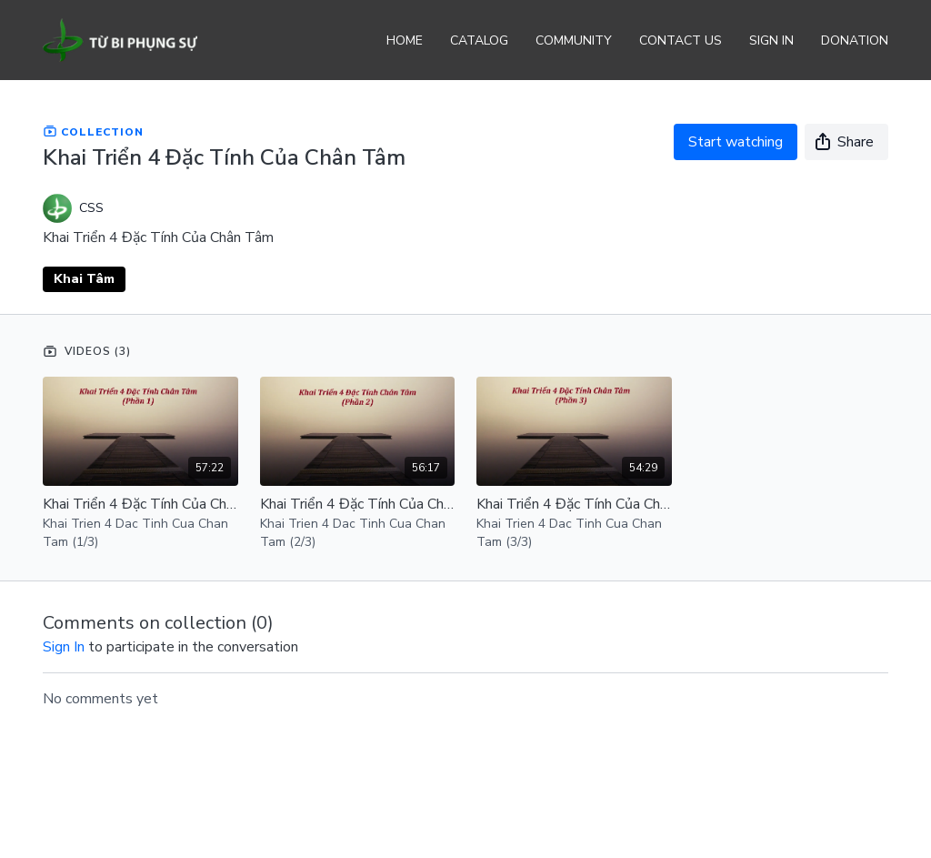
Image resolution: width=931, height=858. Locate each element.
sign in (64, 647)
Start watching (735, 142)
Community (574, 40)
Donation (854, 40)
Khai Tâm (84, 279)
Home (404, 40)
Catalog (479, 40)
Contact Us (680, 40)
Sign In (771, 40)
